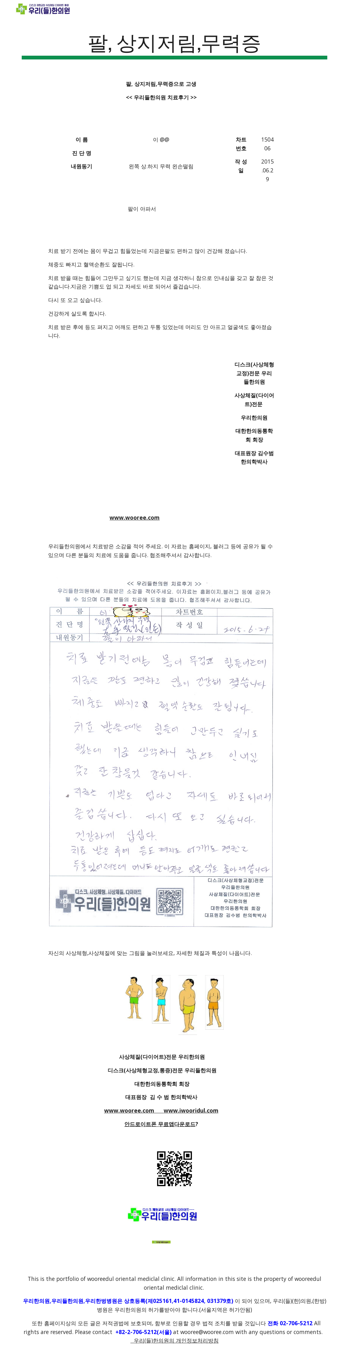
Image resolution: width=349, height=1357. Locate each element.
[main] (174, 44)
